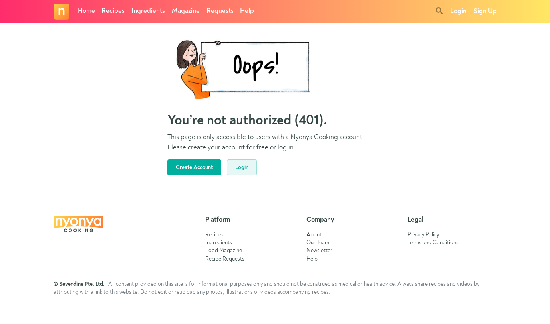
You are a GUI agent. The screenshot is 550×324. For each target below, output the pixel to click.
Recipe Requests (224, 259)
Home (86, 11)
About (314, 235)
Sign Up (485, 11)
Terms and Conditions (433, 242)
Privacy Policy (423, 235)
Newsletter (319, 250)
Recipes (113, 11)
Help (247, 11)
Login (458, 11)
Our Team (317, 242)
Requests (220, 11)
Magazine (186, 11)
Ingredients (148, 11)
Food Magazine (223, 250)
